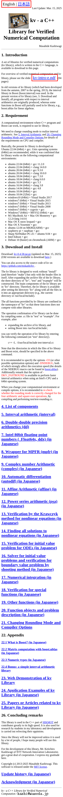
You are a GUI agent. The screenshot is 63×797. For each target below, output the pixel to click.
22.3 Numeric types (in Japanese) (23, 660)
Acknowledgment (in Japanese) (28, 782)
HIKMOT (48, 722)
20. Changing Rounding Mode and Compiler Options (31, 136)
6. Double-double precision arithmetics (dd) (24, 424)
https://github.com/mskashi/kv (18, 265)
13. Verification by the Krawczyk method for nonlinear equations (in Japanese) (31, 518)
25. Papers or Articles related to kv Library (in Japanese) (31, 705)
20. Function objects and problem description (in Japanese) (30, 612)
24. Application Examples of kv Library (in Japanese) (28, 692)
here (47, 257)
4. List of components (19, 406)
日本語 (24, 4)
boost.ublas (51, 369)
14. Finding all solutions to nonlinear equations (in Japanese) (30, 533)
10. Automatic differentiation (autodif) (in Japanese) (26, 478)
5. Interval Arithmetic (29, 134)
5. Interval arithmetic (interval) (28, 414)
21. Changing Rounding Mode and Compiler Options (31, 624)
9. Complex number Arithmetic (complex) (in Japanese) (28, 466)
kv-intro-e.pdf (44, 77)
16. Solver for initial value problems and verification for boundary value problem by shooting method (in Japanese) (27, 563)
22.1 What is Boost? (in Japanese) (23, 642)
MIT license (40, 766)
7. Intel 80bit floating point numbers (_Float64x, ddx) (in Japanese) (26, 439)
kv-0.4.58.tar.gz (22, 254)
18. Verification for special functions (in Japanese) (23, 592)
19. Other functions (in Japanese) (29, 602)
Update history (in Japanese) (26, 774)
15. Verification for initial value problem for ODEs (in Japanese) (29, 545)
